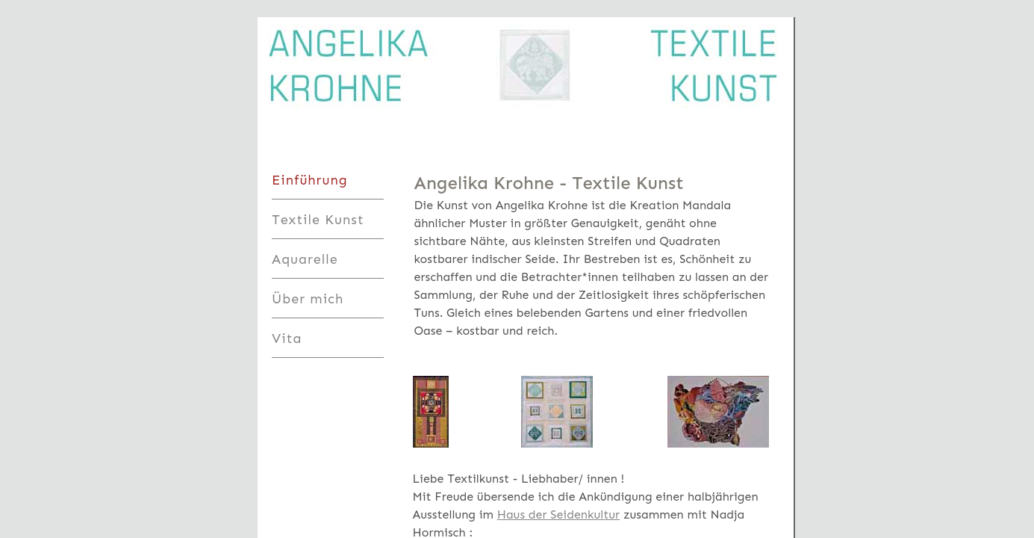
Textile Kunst (318, 219)
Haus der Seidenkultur (558, 514)
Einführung (310, 180)
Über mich (307, 299)
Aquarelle (305, 259)
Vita (287, 338)
